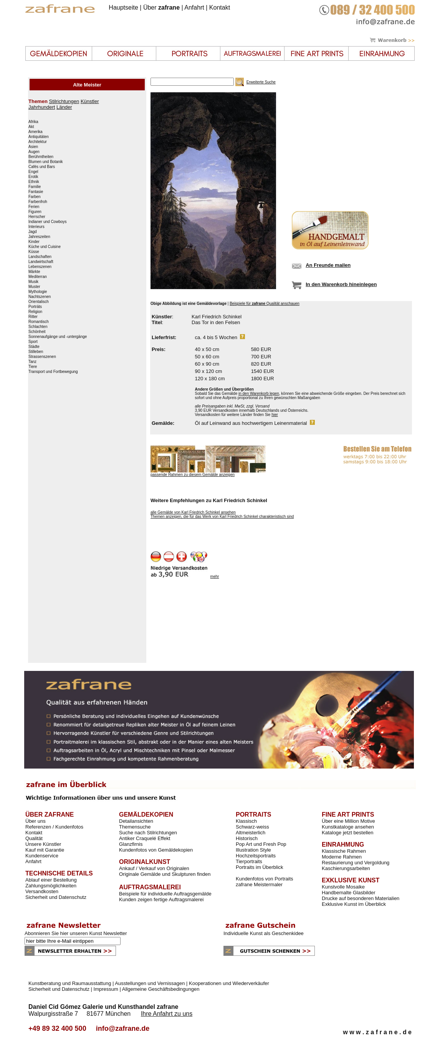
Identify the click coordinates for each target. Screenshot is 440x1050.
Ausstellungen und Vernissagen (150, 983)
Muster (34, 286)
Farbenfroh (37, 201)
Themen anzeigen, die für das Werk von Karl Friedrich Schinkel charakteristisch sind (222, 516)
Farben (34, 196)
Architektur (37, 141)
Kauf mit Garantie (44, 850)
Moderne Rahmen (342, 857)
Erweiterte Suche (261, 82)
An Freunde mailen (328, 265)
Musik (33, 281)
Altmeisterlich (250, 832)
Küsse (33, 251)
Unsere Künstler (43, 844)
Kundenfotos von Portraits (264, 879)
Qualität (34, 838)
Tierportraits (249, 861)
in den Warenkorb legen (258, 393)
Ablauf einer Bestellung (51, 880)
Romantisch (38, 321)
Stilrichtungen (64, 101)
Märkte (34, 271)
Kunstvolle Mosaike (343, 887)
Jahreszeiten (39, 236)
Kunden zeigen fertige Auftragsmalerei (161, 899)
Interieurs (36, 226)
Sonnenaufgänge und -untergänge (57, 336)
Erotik (33, 176)
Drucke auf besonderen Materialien (360, 898)
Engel (33, 171)
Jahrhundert (41, 107)
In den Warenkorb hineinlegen (341, 284)
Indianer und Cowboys (47, 221)
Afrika (33, 121)
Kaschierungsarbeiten (346, 868)
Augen (34, 151)
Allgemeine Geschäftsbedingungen (161, 989)
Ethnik (33, 181)
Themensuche (135, 827)
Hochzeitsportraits (256, 856)
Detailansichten (136, 821)
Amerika (35, 131)
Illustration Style (253, 850)
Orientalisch (38, 301)
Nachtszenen (39, 296)
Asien (33, 146)
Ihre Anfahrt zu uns (166, 1013)
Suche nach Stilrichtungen (148, 832)
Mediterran (37, 276)
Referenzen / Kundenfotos (54, 827)
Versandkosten (41, 891)
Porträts (35, 306)
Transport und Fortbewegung (53, 371)
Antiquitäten (38, 136)
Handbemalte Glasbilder (348, 892)
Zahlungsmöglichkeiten (50, 886)
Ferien (33, 206)
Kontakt (219, 7)
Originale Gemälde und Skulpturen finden (164, 874)
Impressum (106, 989)
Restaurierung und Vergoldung (355, 862)
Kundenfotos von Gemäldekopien (156, 850)
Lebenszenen (39, 266)
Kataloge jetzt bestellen (347, 832)
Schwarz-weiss (252, 827)
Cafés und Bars (41, 166)
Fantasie (35, 191)
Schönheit (36, 331)
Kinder (34, 241)
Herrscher (36, 216)
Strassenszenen (42, 356)
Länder (64, 107)
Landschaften (39, 256)
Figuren (34, 211)
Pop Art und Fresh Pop (261, 844)
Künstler (90, 101)
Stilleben (35, 351)
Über (161, 7)
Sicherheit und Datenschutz (55, 897)
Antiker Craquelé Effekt (144, 838)
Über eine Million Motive (348, 821)
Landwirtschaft (40, 261)
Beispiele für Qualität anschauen (264, 303)
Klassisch (246, 821)
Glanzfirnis (130, 844)
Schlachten (37, 326)
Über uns (35, 821)
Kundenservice (41, 856)
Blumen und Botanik (45, 161)
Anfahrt (194, 7)
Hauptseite (123, 7)
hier (274, 415)
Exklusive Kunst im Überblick (354, 904)
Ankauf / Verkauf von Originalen (154, 868)
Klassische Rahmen (344, 851)
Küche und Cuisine (44, 246)
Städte (34, 346)
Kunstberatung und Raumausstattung (69, 983)
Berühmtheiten (40, 156)
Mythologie (37, 291)
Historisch (247, 838)
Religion (35, 311)
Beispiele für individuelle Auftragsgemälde (165, 894)
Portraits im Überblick (259, 867)
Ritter (33, 316)
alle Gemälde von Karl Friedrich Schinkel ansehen (193, 512)
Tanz (32, 361)
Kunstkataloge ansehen (348, 827)
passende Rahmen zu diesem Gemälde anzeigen (193, 475)
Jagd (32, 231)
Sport (33, 341)
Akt (31, 126)
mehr (214, 576)
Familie (34, 186)
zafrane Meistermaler (259, 884)
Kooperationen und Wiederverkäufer (229, 983)
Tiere (32, 366)
